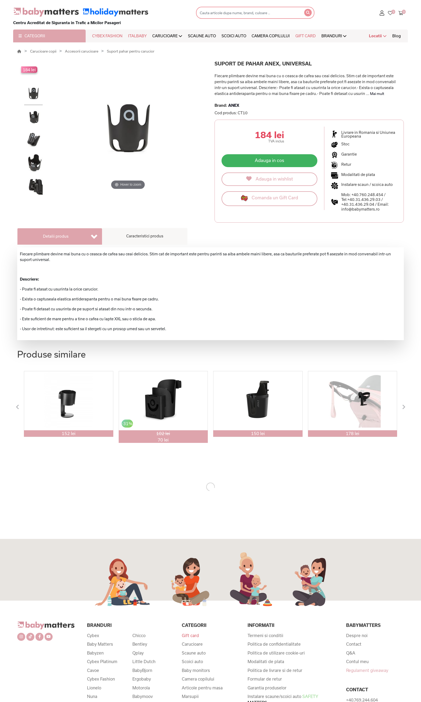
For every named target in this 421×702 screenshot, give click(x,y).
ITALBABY (137, 36)
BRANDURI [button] (334, 36)
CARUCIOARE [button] (167, 36)
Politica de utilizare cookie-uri (276, 652)
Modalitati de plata (266, 661)
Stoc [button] (345, 144)
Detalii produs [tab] (55, 236)
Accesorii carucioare (82, 51)
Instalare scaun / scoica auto (367, 184)
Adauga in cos (269, 160)
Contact (353, 644)
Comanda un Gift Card (269, 198)
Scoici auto (192, 661)
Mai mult (377, 93)
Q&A (350, 652)
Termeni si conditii (265, 635)
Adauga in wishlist (269, 178)
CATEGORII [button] (32, 36)
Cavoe (93, 670)
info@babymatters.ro (360, 209)
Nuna (92, 696)
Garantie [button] (349, 154)
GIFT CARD (305, 36)
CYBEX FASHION (107, 36)
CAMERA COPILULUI (271, 36)
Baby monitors (196, 670)
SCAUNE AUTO (202, 36)
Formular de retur (265, 679)
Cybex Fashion (101, 679)
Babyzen (95, 652)
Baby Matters (100, 644)
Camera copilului (198, 679)
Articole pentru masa (202, 687)
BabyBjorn (142, 670)
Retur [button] (346, 164)
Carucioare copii (43, 51)
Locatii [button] (378, 36)
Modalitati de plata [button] (358, 175)
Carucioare (192, 644)
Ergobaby (141, 679)
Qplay (138, 652)
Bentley (139, 644)
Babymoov (142, 696)
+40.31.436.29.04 (357, 204)
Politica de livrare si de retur (275, 670)
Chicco (139, 635)
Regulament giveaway (367, 670)
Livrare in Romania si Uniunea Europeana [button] (368, 134)
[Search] (248, 13)
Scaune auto (194, 652)
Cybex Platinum (102, 661)
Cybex (93, 635)
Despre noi (357, 635)
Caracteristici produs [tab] (144, 236)
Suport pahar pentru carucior (130, 51)
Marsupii (190, 696)
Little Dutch (143, 661)
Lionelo (94, 687)
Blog (396, 36)
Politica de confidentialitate (274, 644)
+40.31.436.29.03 (363, 199)
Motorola (141, 687)
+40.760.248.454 (367, 194)
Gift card (190, 635)
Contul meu (357, 661)
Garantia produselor (267, 687)
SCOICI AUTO (234, 36)
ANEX (233, 105)
